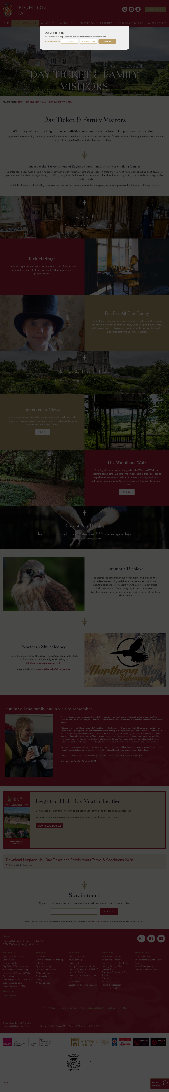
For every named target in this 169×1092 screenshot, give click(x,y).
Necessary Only (88, 41)
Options (70, 41)
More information (52, 41)
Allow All (107, 41)
